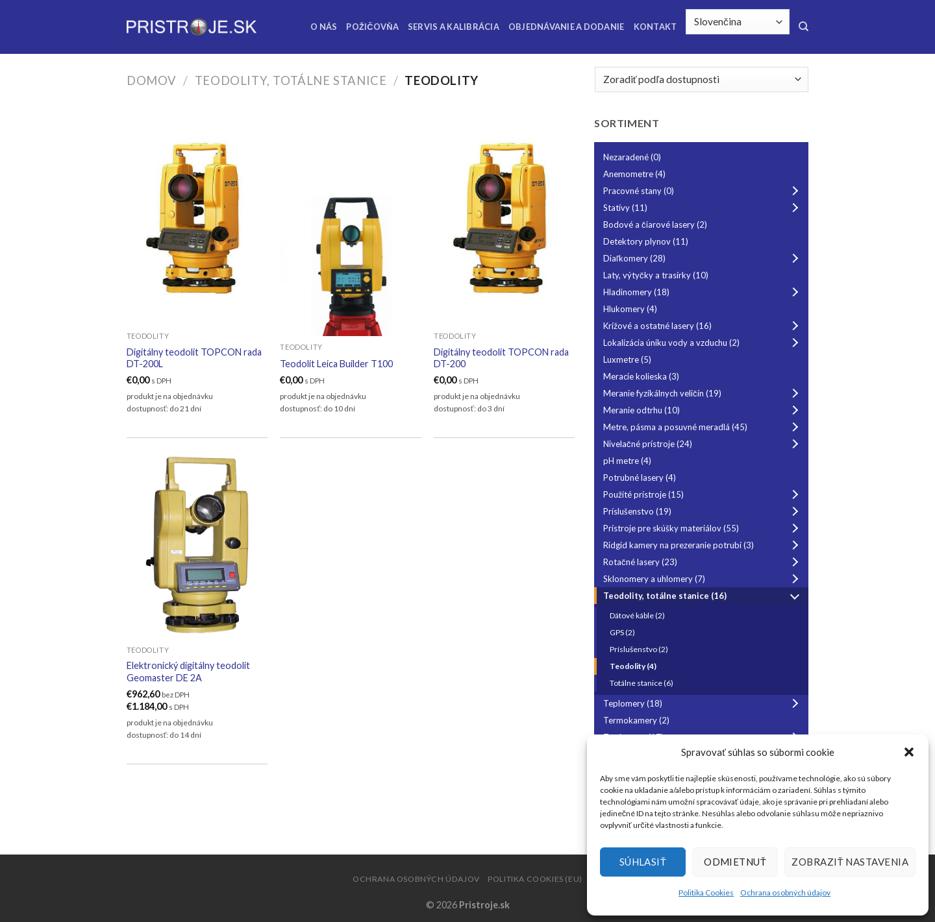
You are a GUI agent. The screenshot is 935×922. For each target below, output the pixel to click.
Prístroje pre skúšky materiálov (703, 528)
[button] (909, 752)
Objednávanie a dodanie (566, 26)
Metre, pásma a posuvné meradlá (703, 426)
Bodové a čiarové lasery (655, 224)
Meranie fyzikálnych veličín (703, 393)
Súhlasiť (643, 861)
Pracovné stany (703, 190)
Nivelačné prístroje (703, 443)
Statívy (703, 207)
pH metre (627, 460)
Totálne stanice (641, 683)
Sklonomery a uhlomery (703, 578)
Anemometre (634, 174)
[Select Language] (737, 21)
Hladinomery (703, 291)
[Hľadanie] (803, 26)
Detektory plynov (645, 241)
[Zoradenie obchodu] (701, 79)
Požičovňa (372, 26)
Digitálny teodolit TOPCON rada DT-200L (194, 358)
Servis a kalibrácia (453, 26)
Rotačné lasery (703, 561)
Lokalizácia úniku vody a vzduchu (703, 342)
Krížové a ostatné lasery (703, 325)
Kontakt (655, 26)
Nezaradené (632, 157)
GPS (622, 632)
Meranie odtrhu (703, 410)
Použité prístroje (703, 494)
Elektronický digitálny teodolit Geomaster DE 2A (188, 671)
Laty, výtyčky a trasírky (655, 275)
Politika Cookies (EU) (535, 879)
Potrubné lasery (639, 477)
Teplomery (703, 703)
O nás (323, 26)
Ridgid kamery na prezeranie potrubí (703, 545)
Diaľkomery (703, 258)
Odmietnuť (735, 861)
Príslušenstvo (703, 511)
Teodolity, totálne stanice (291, 80)
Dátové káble (637, 615)
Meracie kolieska (641, 376)
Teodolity (633, 666)
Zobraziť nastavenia (850, 861)
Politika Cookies (706, 892)
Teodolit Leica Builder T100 (336, 363)
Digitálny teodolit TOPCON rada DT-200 (501, 358)
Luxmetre (627, 359)
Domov (152, 80)
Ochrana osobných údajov (785, 892)
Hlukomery (630, 309)
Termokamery (636, 720)
